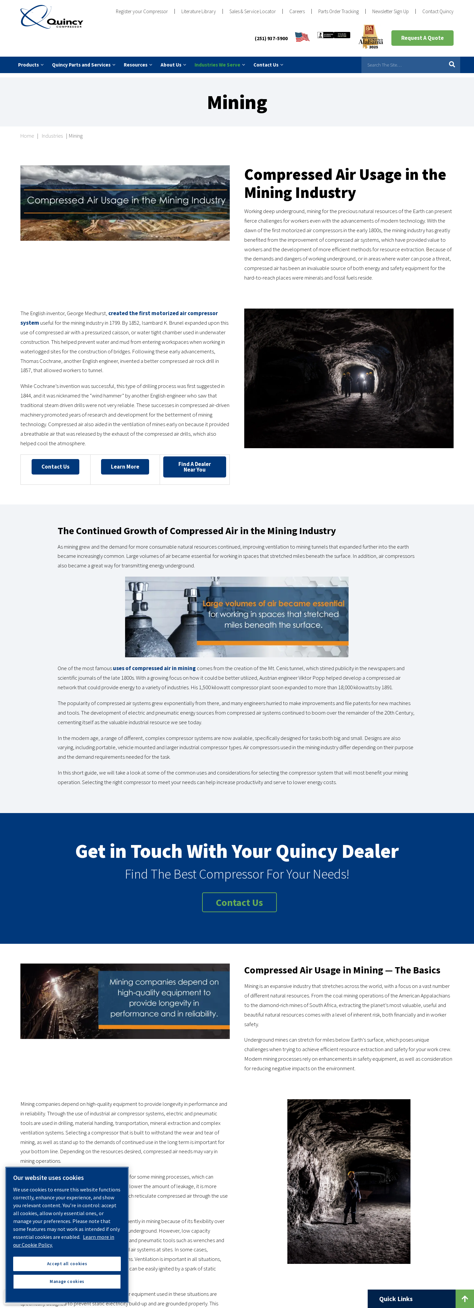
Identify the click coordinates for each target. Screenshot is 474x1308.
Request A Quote (422, 37)
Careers (297, 11)
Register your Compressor (142, 11)
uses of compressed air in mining (154, 664)
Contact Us (55, 462)
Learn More (125, 462)
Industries (52, 131)
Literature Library (198, 11)
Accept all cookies (67, 1264)
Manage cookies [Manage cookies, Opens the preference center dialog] (67, 1281)
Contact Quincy (438, 11)
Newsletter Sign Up (390, 11)
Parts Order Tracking (338, 11)
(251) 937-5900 (271, 38)
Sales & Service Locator (252, 11)
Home (27, 131)
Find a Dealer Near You (194, 462)
